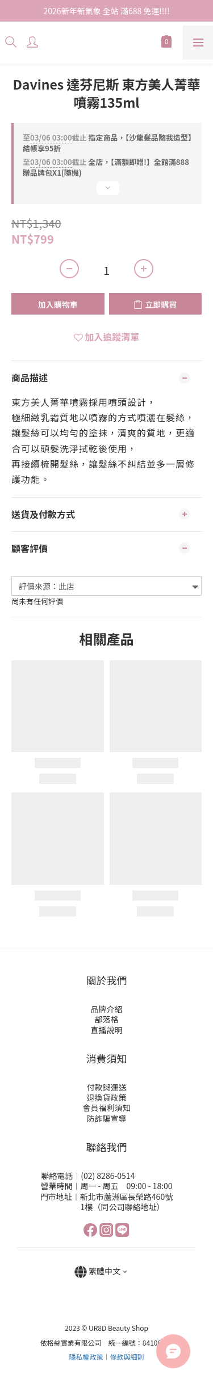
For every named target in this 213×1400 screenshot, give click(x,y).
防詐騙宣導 (107, 1118)
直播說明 (107, 1030)
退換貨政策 (107, 1097)
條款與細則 (127, 1356)
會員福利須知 (107, 1107)
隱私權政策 (86, 1356)
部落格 (107, 1019)
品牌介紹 (107, 1009)
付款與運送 (107, 1087)
